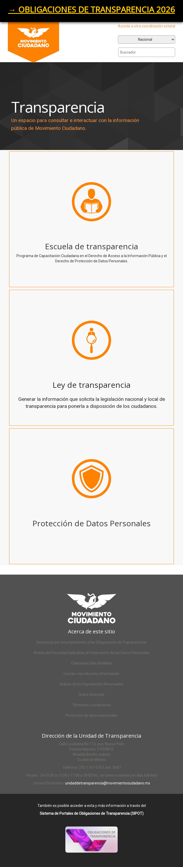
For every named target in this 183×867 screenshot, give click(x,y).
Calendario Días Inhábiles (91, 663)
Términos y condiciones (91, 705)
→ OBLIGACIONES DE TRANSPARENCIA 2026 (91, 9)
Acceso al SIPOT (98, 846)
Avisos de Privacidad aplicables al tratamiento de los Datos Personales (92, 653)
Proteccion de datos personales (92, 715)
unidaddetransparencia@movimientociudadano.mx (107, 783)
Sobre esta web (92, 694)
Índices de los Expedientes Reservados (91, 684)
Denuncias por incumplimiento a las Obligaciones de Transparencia (91, 642)
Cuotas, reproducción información (91, 674)
